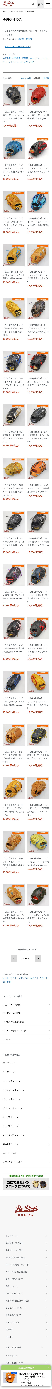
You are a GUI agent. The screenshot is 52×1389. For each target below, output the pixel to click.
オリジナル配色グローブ (13, 1135)
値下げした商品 (9, 1153)
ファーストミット (10, 62)
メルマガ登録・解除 (14, 1363)
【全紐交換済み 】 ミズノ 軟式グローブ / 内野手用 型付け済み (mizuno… (13, 275)
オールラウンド (27, 62)
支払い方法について (14, 1293)
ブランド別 (23, 978)
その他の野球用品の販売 (13, 1022)
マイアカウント (12, 1322)
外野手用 (16, 58)
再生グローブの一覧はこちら (17, 46)
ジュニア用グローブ (11, 1081)
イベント (7, 1039)
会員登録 (9, 1329)
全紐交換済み (31, 11)
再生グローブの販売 (17, 11)
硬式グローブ (8, 1063)
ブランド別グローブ (11, 1099)
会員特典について (13, 1315)
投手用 (25, 58)
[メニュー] (48, 4)
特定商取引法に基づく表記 (17, 1301)
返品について (11, 1286)
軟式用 (29, 39)
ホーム (5, 11)
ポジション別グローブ (12, 1108)
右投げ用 (34, 978)
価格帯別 (7, 982)
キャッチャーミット (38, 58)
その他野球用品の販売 (15, 1257)
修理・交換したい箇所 (12, 1162)
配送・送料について (14, 1279)
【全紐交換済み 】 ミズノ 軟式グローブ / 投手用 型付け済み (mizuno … (38, 861)
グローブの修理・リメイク (14, 1030)
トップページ (11, 1236)
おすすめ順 (26, 78)
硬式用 (21, 39)
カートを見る (11, 1355)
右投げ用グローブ (10, 1117)
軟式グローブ (8, 1072)
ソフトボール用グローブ (13, 1090)
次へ (38, 958)
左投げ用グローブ (10, 1126)
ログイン (9, 1337)
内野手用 (7, 58)
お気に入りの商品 (13, 1347)
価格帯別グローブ (10, 1144)
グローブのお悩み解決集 (16, 1272)
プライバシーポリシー (15, 1308)
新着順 (46, 78)
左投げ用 (43, 978)
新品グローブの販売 (11, 1004)
